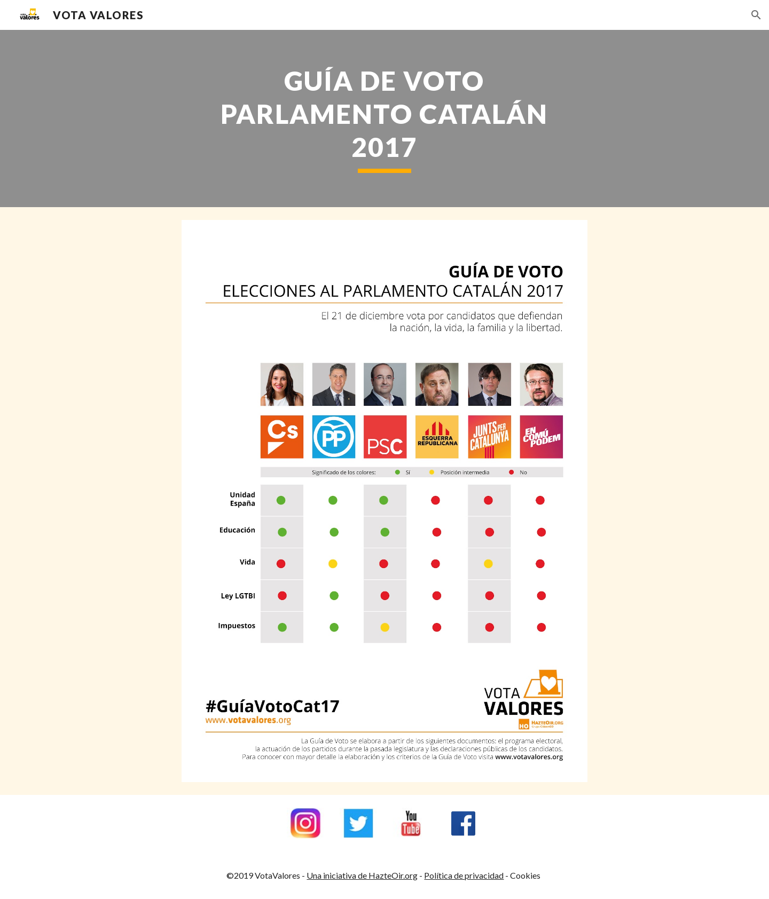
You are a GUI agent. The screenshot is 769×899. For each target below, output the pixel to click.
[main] (384, 118)
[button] (756, 15)
